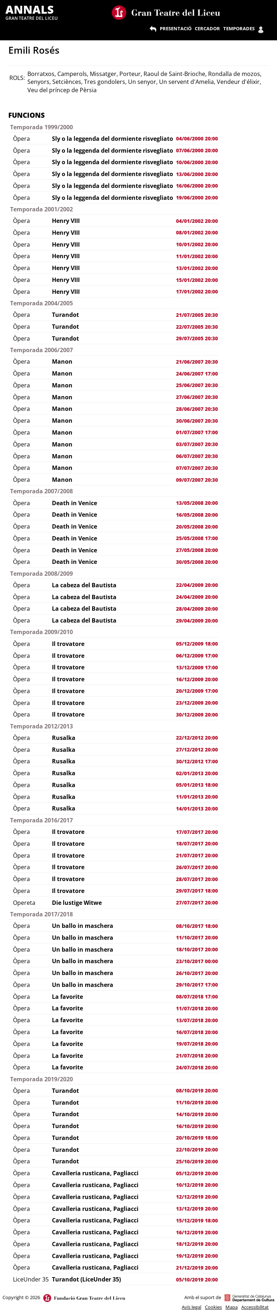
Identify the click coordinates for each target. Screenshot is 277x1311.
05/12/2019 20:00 (197, 1173)
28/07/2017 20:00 (197, 879)
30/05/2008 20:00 (197, 561)
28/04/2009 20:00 (197, 608)
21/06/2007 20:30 (197, 361)
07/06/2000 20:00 (197, 150)
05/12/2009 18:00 (197, 643)
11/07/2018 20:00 (197, 1008)
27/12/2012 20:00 (197, 749)
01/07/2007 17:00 (197, 432)
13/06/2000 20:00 (197, 174)
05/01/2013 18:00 (197, 784)
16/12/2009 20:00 (197, 679)
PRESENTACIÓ (176, 28)
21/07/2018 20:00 (197, 1055)
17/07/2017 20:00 (197, 832)
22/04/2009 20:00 (197, 585)
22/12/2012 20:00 (197, 737)
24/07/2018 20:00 (197, 1067)
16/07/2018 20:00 (197, 1032)
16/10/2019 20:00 (197, 1126)
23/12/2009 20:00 (197, 702)
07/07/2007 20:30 (197, 467)
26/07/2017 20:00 (197, 867)
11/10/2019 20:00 (197, 1102)
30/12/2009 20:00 (197, 714)
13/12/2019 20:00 (197, 1208)
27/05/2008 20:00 (197, 550)
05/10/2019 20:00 (197, 1279)
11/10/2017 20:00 (197, 937)
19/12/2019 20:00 (197, 1255)
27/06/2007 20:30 (197, 397)
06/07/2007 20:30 (197, 456)
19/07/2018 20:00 (197, 1043)
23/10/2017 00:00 (197, 961)
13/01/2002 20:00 (197, 268)
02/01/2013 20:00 (197, 773)
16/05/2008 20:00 (197, 514)
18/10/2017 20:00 (197, 949)
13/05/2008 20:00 (197, 502)
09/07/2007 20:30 (197, 479)
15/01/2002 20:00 (197, 280)
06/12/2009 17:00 (197, 655)
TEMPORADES (239, 28)
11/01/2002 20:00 (197, 256)
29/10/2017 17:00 (197, 984)
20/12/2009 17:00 (197, 690)
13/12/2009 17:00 (197, 667)
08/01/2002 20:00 (197, 232)
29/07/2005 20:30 (197, 338)
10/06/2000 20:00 (197, 162)
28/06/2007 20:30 (197, 408)
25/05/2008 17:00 (197, 538)
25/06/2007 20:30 (197, 385)
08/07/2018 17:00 (197, 996)
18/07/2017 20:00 (197, 843)
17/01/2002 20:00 (197, 291)
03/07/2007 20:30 (197, 444)
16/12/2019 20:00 (197, 1232)
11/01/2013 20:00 (197, 796)
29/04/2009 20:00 (197, 620)
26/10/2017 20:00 (197, 973)
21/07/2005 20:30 (197, 314)
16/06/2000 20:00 (197, 185)
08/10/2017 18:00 (197, 925)
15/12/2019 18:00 (197, 1220)
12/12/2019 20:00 (197, 1196)
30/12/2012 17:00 (197, 761)
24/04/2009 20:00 (197, 596)
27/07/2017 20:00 (197, 902)
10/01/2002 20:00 (197, 244)
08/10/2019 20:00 (197, 1090)
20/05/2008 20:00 (197, 526)
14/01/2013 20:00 (197, 808)
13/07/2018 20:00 (197, 1020)
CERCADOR (207, 28)
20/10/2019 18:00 (197, 1137)
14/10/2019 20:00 (197, 1114)
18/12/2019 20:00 (197, 1243)
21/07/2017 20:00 (197, 855)
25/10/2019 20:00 (197, 1161)
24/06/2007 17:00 (197, 373)
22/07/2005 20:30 (197, 326)
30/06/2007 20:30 (197, 420)
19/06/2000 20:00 (197, 197)
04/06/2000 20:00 (197, 138)
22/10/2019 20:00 (197, 1149)
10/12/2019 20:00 (197, 1184)
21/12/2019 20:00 (197, 1267)
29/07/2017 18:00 (197, 890)
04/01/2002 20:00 (197, 220)
